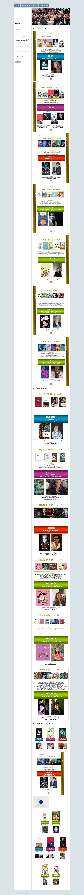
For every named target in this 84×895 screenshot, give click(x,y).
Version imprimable (19, 892)
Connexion (67, 892)
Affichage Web (66, 893)
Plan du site (26, 892)
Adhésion (18, 61)
